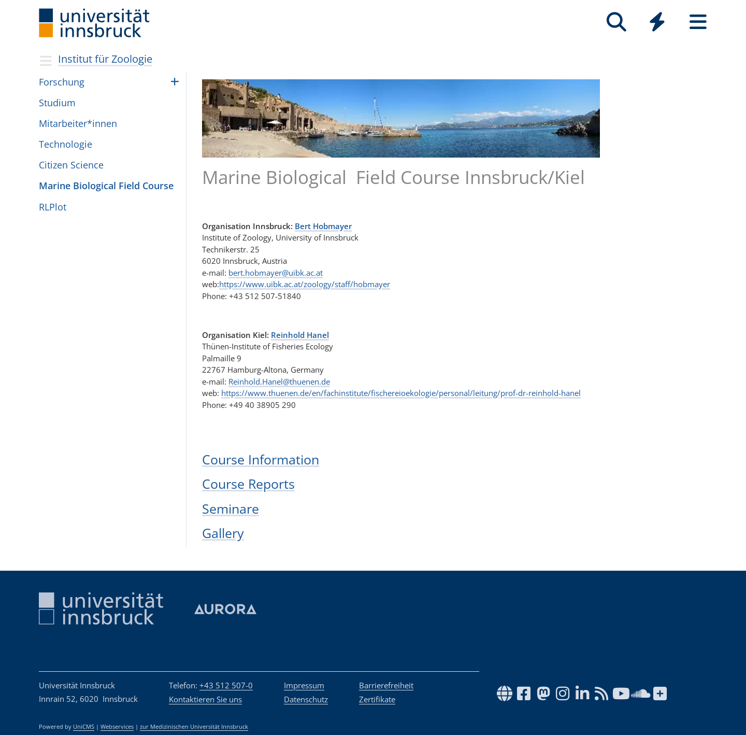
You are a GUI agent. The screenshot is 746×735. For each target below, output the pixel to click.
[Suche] (616, 22)
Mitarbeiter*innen (78, 123)
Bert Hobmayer (323, 226)
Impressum (304, 685)
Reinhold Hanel (300, 335)
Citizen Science (71, 165)
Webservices (117, 726)
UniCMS (83, 726)
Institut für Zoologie (105, 59)
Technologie (65, 144)
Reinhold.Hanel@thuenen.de (279, 381)
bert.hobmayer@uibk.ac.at (275, 272)
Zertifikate (377, 699)
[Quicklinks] (657, 22)
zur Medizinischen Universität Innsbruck (194, 726)
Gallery (223, 533)
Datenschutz (306, 699)
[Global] (657, 23)
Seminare (230, 508)
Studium (57, 102)
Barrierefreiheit (386, 685)
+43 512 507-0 (226, 685)
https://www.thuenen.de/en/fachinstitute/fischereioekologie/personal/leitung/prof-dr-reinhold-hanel (401, 393)
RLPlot (52, 207)
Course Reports (248, 483)
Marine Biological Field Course (106, 185)
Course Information (260, 459)
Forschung (61, 82)
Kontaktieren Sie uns (205, 699)
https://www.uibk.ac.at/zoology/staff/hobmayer (304, 284)
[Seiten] (698, 22)
